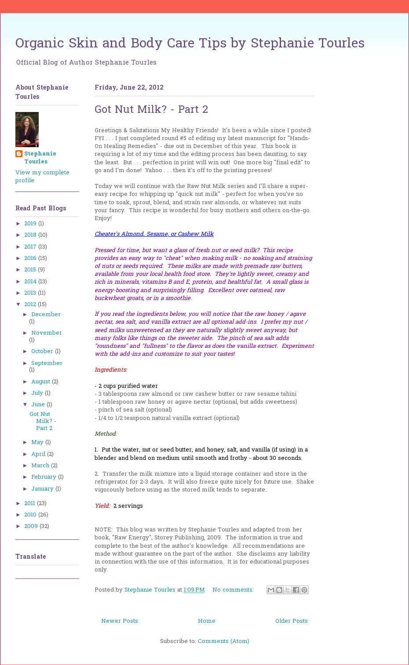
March (41, 466)
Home (206, 621)
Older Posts (291, 621)
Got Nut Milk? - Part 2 (151, 110)
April (39, 454)
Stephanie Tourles (40, 158)
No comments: (234, 590)
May (38, 442)
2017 (31, 247)
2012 (31, 304)
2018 (31, 235)
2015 (31, 270)
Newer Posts (119, 621)
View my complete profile (42, 177)
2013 (31, 293)
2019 (31, 224)
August (41, 382)
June (39, 405)
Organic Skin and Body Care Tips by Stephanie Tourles (190, 44)
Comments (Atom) (223, 641)
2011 (30, 503)
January (43, 489)
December (46, 315)
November (46, 333)
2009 (32, 526)
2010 (31, 515)
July (38, 393)
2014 (31, 282)
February (44, 477)
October (43, 351)
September (46, 363)
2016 (31, 258)
